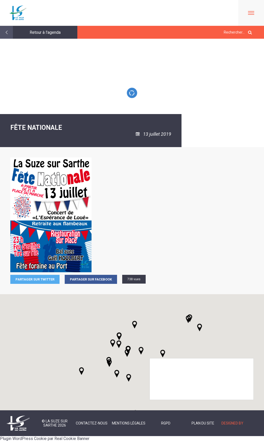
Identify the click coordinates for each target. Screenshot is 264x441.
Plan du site (203, 423)
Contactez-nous (92, 423)
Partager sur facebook (91, 279)
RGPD (165, 423)
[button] (141, 351)
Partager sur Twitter (34, 279)
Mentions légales (128, 423)
